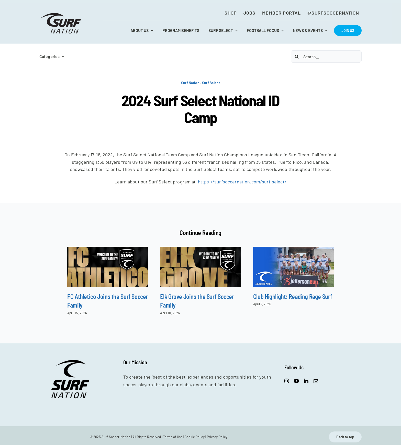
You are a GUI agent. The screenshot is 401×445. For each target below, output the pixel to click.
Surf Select (211, 83)
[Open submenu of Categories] (62, 56)
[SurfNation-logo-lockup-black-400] (61, 14)
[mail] (316, 381)
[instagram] (286, 381)
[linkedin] (306, 381)
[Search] (297, 56)
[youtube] (296, 381)
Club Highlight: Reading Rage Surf (292, 296)
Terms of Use (173, 437)
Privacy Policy (217, 437)
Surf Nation (190, 83)
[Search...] (326, 56)
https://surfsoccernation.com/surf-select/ (242, 181)
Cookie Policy (195, 437)
